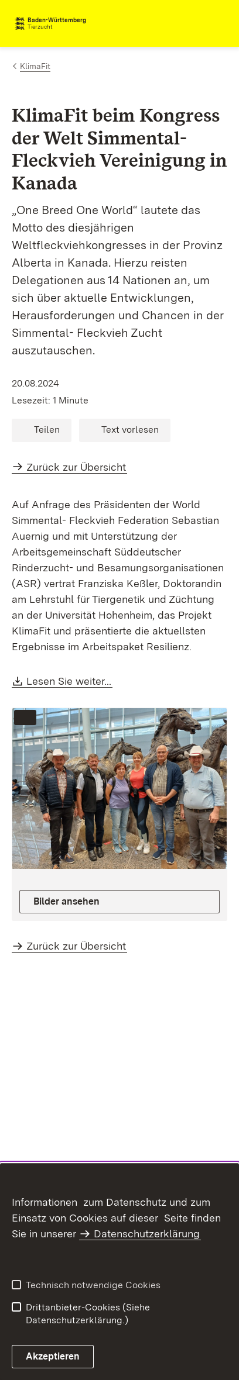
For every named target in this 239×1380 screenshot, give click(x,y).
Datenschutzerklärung (147, 1233)
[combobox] (175, 23)
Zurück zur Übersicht (76, 467)
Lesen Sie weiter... (69, 681)
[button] (41, 430)
